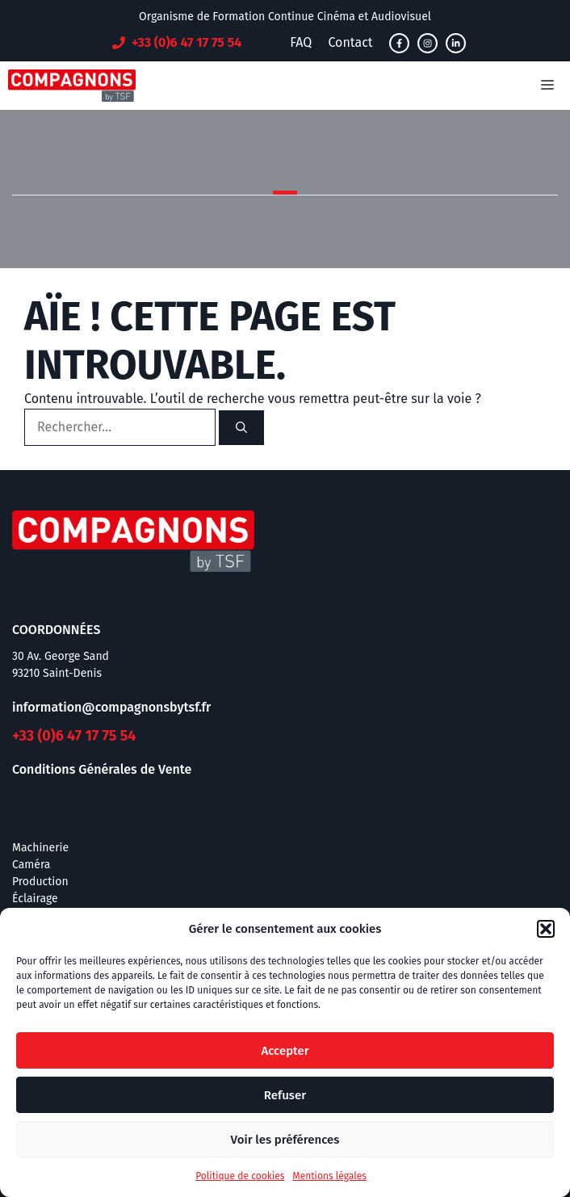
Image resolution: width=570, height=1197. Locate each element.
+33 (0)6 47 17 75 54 (74, 736)
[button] (546, 929)
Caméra (31, 865)
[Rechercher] (241, 427)
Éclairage (35, 898)
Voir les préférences (285, 1139)
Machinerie (40, 848)
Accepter (284, 1051)
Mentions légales (329, 1176)
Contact (350, 42)
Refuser (285, 1095)
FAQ (301, 42)
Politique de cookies (239, 1176)
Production (40, 881)
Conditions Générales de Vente (101, 769)
